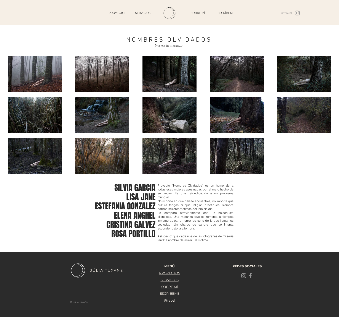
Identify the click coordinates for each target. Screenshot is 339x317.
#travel (169, 300)
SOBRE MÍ (169, 287)
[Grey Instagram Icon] (297, 13)
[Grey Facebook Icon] (250, 275)
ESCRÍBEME (169, 293)
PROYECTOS (169, 273)
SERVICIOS (170, 280)
